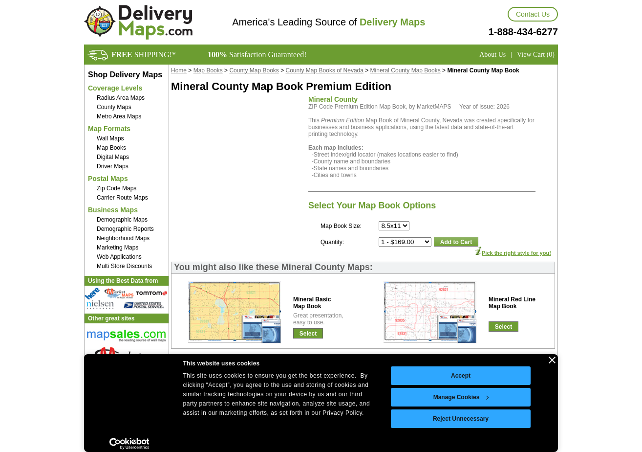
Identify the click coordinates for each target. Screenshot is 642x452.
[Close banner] (552, 360)
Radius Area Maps (121, 97)
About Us (492, 54)
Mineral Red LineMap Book (512, 303)
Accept (461, 375)
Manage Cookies (461, 397)
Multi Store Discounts (124, 266)
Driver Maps (112, 166)
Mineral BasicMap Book (312, 303)
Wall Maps (110, 138)
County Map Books (253, 70)
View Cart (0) (536, 54)
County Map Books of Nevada (325, 70)
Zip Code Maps (116, 188)
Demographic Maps (122, 219)
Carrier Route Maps (122, 197)
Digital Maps (113, 157)
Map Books (111, 147)
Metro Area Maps (119, 116)
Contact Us (533, 14)
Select (308, 333)
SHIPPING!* (143, 54)
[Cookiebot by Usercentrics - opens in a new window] (129, 444)
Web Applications (119, 256)
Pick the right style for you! (516, 253)
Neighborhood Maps (123, 238)
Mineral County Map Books (405, 70)
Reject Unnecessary (461, 418)
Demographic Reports (125, 229)
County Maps (114, 107)
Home (179, 70)
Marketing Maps (117, 247)
